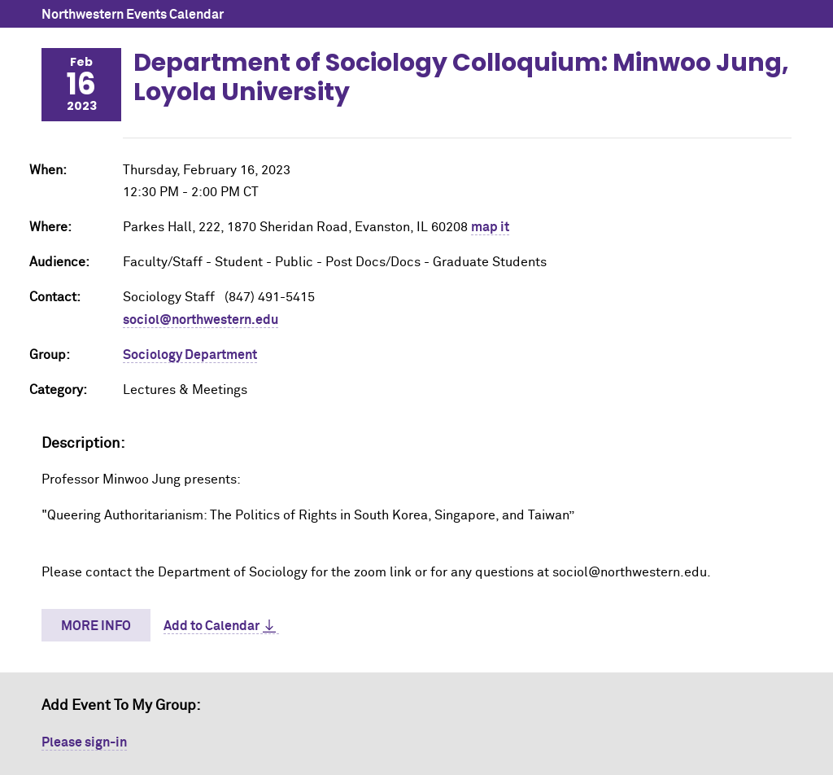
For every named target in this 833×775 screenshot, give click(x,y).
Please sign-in (84, 742)
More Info (96, 626)
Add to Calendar (211, 626)
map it (490, 227)
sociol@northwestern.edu (200, 319)
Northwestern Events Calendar (132, 14)
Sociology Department (190, 354)
